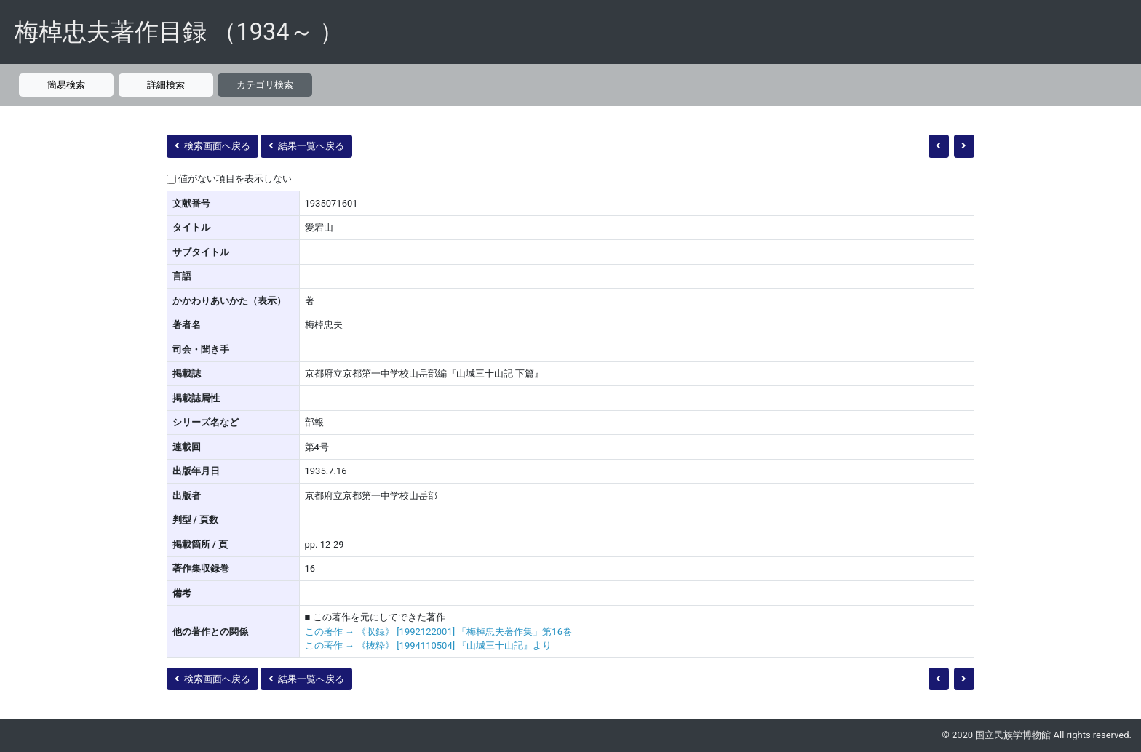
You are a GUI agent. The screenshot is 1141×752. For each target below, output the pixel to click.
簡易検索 (66, 84)
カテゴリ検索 (264, 84)
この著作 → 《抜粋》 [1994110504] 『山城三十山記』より (428, 645)
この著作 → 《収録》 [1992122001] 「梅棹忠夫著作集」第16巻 (438, 631)
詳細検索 (166, 84)
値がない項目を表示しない (235, 178)
